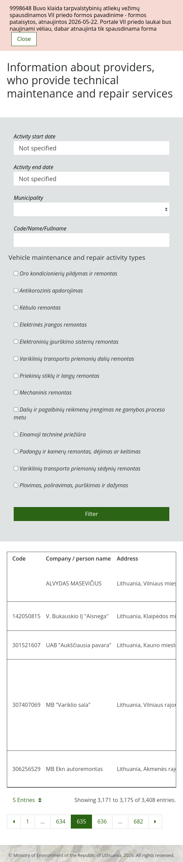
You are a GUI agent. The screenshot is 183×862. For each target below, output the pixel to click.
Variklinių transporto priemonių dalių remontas (74, 358)
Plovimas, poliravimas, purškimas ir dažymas (71, 485)
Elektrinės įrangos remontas (50, 324)
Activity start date (34, 136)
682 (138, 821)
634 (60, 821)
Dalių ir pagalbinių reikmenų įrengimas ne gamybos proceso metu (89, 413)
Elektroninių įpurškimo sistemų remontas (66, 341)
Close (24, 39)
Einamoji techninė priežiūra (50, 434)
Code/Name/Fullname (40, 228)
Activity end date (33, 167)
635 (81, 821)
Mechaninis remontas (42, 392)
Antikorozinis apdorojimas (48, 290)
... (42, 821)
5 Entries (27, 800)
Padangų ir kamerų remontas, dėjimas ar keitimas (77, 451)
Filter (91, 514)
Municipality (28, 198)
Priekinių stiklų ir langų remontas (57, 376)
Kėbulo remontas (37, 307)
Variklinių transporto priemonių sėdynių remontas (77, 468)
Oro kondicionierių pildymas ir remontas (65, 273)
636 (102, 821)
